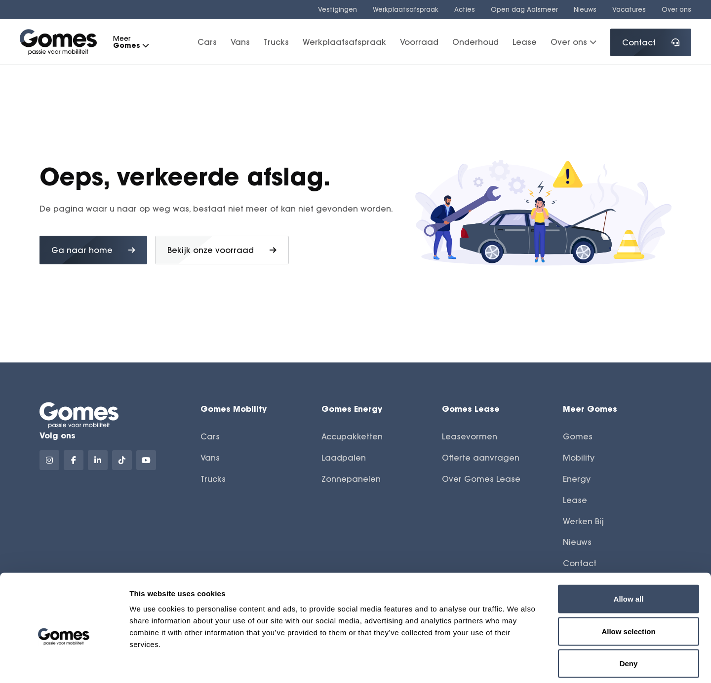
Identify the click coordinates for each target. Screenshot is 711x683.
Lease (525, 42)
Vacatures (629, 9)
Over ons (676, 9)
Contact (650, 42)
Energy (577, 479)
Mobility (578, 458)
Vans (240, 42)
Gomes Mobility (233, 408)
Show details (518, 663)
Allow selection (628, 586)
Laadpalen (343, 458)
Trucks (276, 42)
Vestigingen (337, 9)
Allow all (629, 553)
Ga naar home (93, 250)
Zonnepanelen (351, 479)
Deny (629, 618)
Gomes (577, 436)
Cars (207, 42)
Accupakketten (352, 436)
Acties (464, 9)
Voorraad (419, 42)
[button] (145, 46)
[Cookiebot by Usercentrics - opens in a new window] (64, 663)
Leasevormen (469, 436)
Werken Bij (583, 521)
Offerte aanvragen (480, 458)
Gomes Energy (351, 408)
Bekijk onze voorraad (221, 250)
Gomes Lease (471, 408)
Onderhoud (475, 42)
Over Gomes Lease (481, 479)
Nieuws (585, 9)
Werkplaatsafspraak (405, 9)
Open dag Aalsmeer (524, 9)
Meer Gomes (590, 408)
